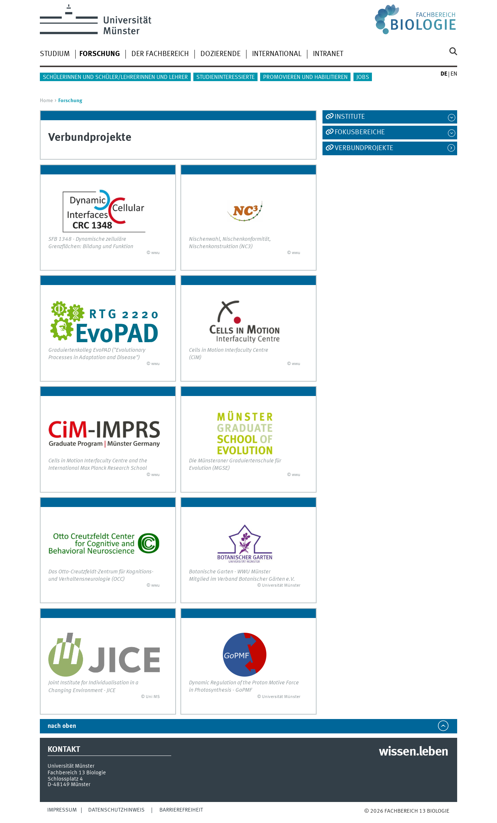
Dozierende (220, 54)
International (276, 54)
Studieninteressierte (225, 77)
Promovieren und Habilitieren (305, 77)
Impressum (62, 810)
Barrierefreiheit (181, 810)
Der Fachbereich (160, 54)
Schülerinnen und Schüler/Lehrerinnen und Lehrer (115, 77)
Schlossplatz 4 (65, 779)
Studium (55, 54)
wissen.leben (413, 752)
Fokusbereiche (360, 132)
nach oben (62, 726)
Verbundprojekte (364, 148)
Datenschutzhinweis (116, 810)
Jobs (362, 77)
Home (46, 100)
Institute (350, 117)
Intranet (328, 54)
